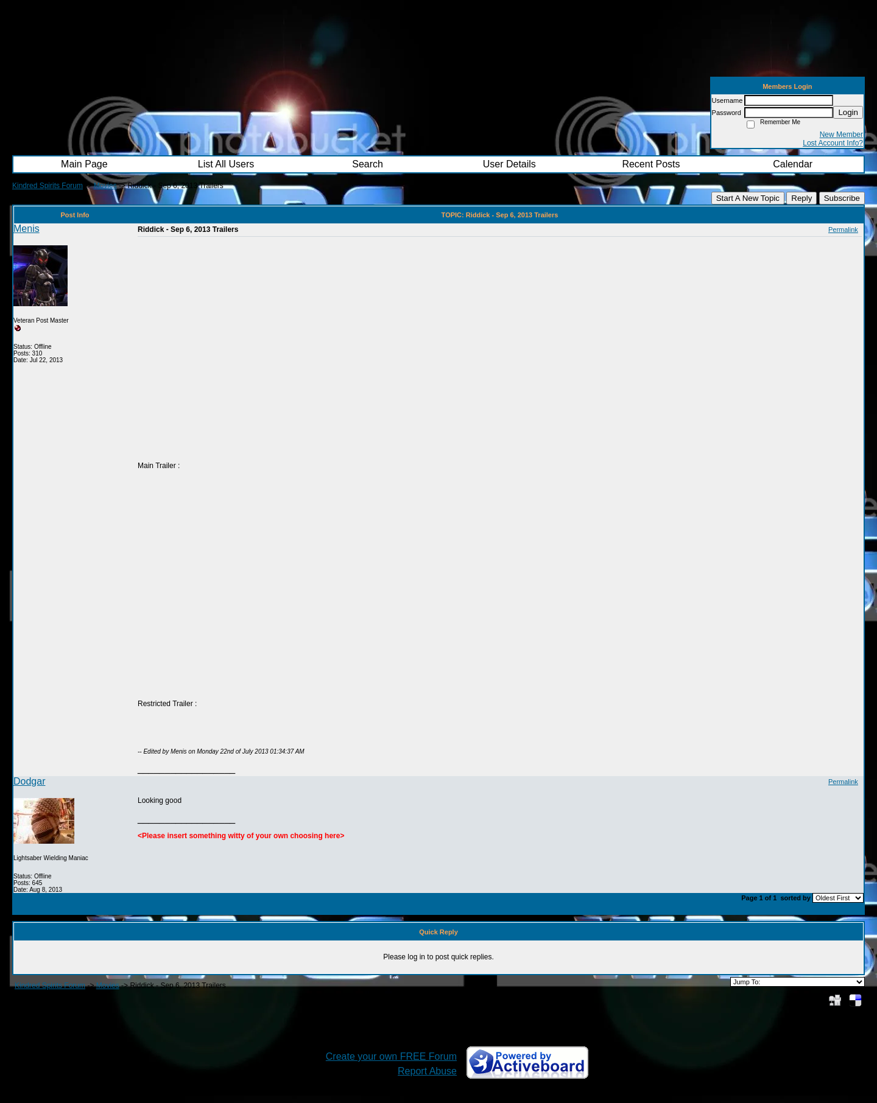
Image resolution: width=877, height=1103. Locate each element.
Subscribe (842, 198)
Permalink (843, 229)
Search (367, 164)
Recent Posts (651, 164)
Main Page (84, 164)
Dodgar (29, 781)
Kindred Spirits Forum (47, 185)
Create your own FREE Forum (391, 1056)
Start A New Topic (748, 198)
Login (848, 112)
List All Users (226, 164)
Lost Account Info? (833, 143)
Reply (801, 198)
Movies (105, 185)
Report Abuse (427, 1071)
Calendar (792, 164)
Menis (26, 228)
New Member (841, 134)
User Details (509, 164)
